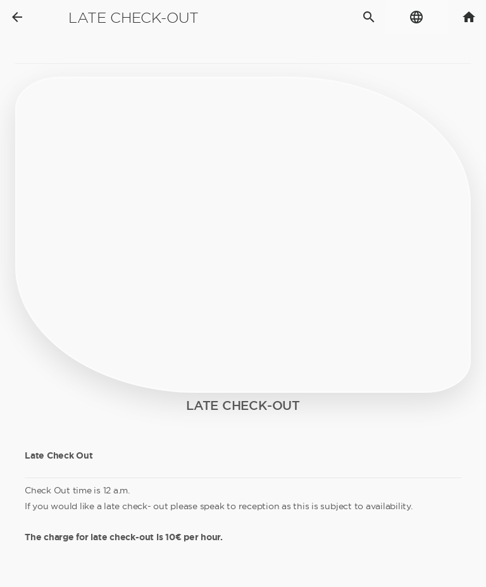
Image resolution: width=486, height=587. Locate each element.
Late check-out (133, 18)
